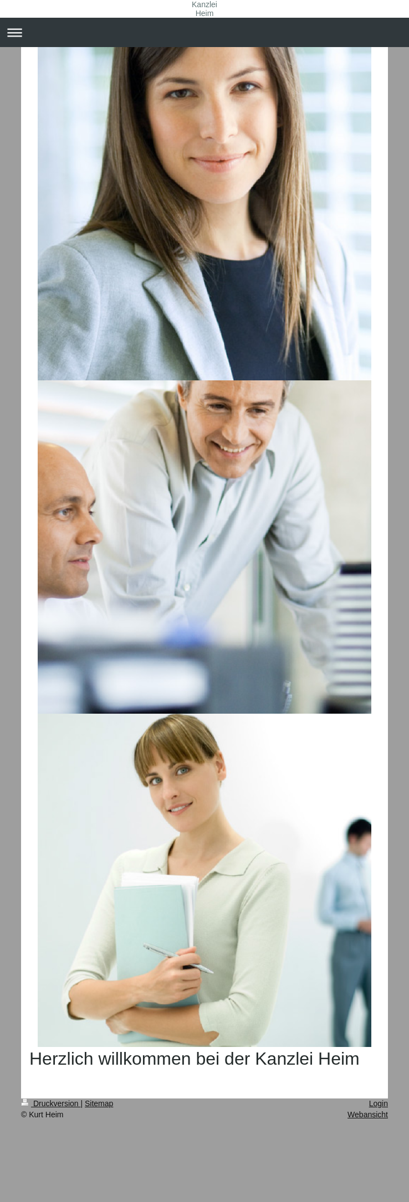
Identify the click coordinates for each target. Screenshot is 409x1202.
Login (378, 1103)
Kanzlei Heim (204, 9)
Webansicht (367, 1114)
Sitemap (99, 1103)
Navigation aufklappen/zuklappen (204, 32)
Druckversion (50, 1103)
